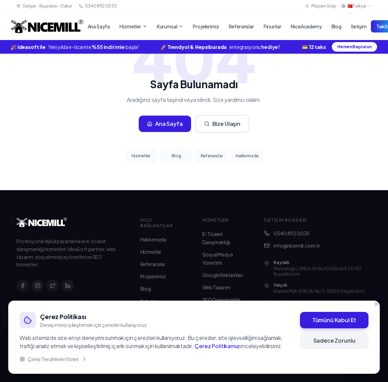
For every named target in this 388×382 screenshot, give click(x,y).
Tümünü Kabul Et (334, 320)
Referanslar (241, 26)
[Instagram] (38, 285)
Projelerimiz (206, 26)
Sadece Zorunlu (334, 340)
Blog (336, 26)
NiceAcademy (306, 26)
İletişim (359, 26)
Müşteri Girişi (320, 6)
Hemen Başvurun (354, 46)
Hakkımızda (247, 155)
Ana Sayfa (99, 26)
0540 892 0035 (287, 233)
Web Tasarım (216, 287)
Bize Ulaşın (222, 123)
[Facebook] (22, 285)
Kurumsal (170, 26)
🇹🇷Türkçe (356, 6)
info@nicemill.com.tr (292, 245)
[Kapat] (376, 304)
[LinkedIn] (68, 285)
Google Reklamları (222, 275)
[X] (53, 285)
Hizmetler (133, 26)
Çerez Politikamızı (217, 346)
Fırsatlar (272, 26)
